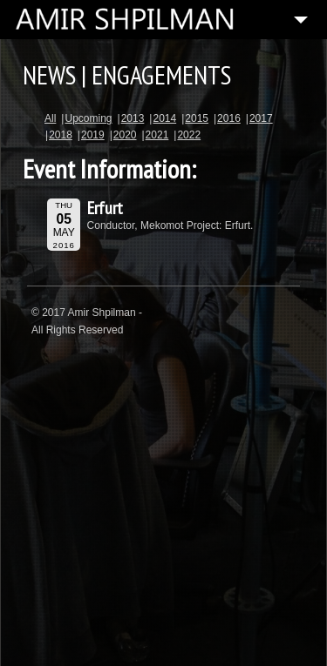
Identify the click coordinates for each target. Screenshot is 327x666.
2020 (125, 135)
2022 (189, 135)
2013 (133, 118)
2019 (93, 135)
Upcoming (88, 118)
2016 (229, 118)
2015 (196, 118)
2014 (164, 118)
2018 (60, 135)
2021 (157, 135)
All (50, 118)
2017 (261, 118)
